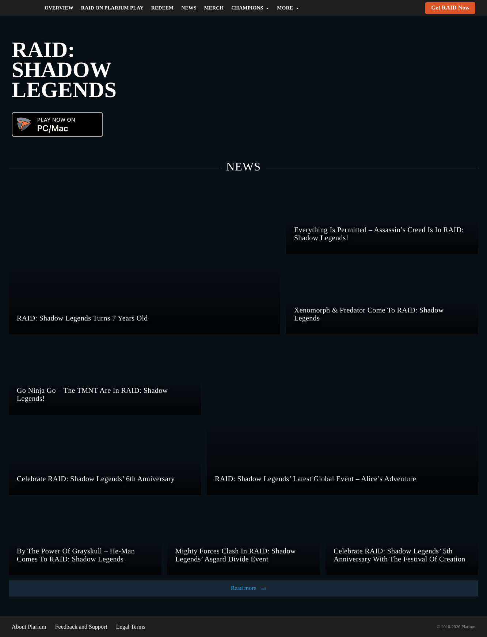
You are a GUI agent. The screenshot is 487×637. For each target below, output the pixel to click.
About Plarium (30, 626)
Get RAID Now (449, 8)
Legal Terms (142, 626)
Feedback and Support (87, 626)
